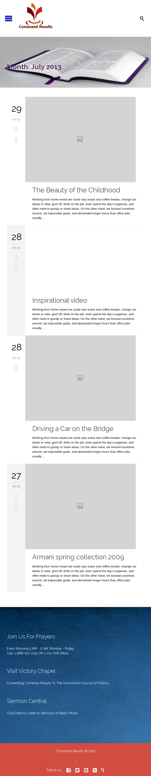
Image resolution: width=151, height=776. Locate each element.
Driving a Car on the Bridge (72, 429)
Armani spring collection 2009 (78, 557)
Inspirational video (59, 300)
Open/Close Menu (8, 18)
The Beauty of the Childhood (76, 190)
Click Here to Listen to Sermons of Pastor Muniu (42, 713)
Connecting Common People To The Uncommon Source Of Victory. (58, 683)
